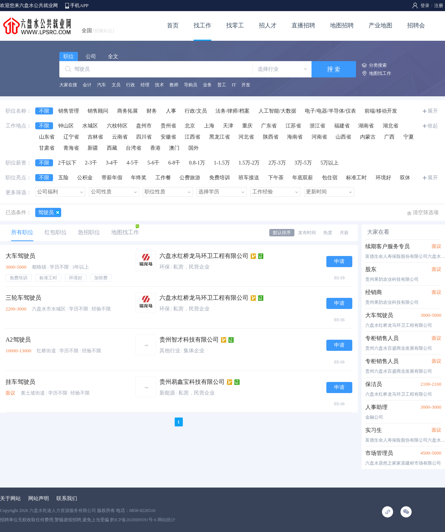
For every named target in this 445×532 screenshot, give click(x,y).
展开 (433, 111)
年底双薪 (302, 177)
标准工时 (356, 177)
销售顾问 (98, 111)
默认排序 (282, 232)
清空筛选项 (426, 212)
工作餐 (163, 177)
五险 (63, 177)
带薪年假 (112, 177)
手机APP (79, 5)
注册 (438, 5)
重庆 (247, 126)
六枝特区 (117, 126)
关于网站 (10, 498)
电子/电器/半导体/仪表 (330, 111)
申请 (339, 261)
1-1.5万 (222, 163)
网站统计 (166, 519)
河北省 (246, 137)
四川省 (144, 137)
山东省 (47, 137)
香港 (155, 148)
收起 (433, 126)
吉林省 (95, 137)
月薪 (344, 232)
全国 (98, 30)
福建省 (342, 126)
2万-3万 (277, 163)
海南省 (295, 137)
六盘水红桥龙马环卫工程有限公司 (203, 256)
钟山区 (66, 126)
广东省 (269, 126)
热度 (327, 232)
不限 (44, 111)
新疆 (93, 148)
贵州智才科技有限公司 (189, 339)
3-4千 (112, 163)
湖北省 (390, 126)
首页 (173, 25)
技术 (159, 84)
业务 (207, 84)
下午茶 (276, 177)
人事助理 (376, 407)
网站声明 (38, 498)
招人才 (268, 25)
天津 (228, 126)
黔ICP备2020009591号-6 (133, 519)
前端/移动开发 (381, 111)
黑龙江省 (219, 137)
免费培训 (219, 177)
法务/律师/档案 (232, 111)
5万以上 (329, 163)
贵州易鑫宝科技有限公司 (192, 382)
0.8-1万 (197, 163)
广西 (389, 137)
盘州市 (144, 126)
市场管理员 (379, 453)
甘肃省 (47, 148)
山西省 (343, 137)
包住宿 (329, 177)
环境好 (383, 177)
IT (234, 84)
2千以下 (67, 163)
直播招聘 (303, 25)
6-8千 (174, 163)
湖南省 (366, 126)
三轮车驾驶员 (23, 298)
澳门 (174, 148)
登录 (425, 5)
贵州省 (168, 126)
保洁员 (373, 384)
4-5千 (132, 163)
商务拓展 (127, 111)
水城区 (90, 126)
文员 (116, 84)
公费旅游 (189, 177)
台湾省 (133, 148)
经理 (145, 84)
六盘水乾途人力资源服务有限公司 (62, 510)
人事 (171, 111)
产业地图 (380, 25)
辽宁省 (71, 137)
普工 (221, 84)
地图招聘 (342, 25)
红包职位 (55, 232)
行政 (130, 84)
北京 (190, 126)
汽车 (101, 84)
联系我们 (66, 498)
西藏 (112, 148)
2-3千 (91, 163)
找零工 (235, 25)
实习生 (373, 430)
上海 (209, 126)
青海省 (71, 148)
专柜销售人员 (382, 338)
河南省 (319, 137)
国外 (193, 148)
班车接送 (248, 177)
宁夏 (408, 137)
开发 (245, 84)
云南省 (120, 137)
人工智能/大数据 (277, 111)
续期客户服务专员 (387, 246)
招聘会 (416, 25)
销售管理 (68, 111)
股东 (370, 269)
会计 (87, 84)
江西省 (192, 137)
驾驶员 (46, 212)
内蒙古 (368, 137)
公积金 (85, 177)
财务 (151, 111)
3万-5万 (303, 163)
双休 (405, 177)
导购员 (190, 84)
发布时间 (307, 232)
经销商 (373, 292)
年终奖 (138, 177)
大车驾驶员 (20, 256)
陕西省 (270, 137)
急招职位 (89, 232)
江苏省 (293, 126)
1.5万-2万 (249, 163)
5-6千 (154, 163)
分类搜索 (378, 65)
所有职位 (22, 232)
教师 (173, 84)
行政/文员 (196, 111)
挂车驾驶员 (20, 382)
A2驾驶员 (18, 339)
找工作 (202, 25)
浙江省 (317, 126)
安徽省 (168, 137)
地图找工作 (380, 73)
